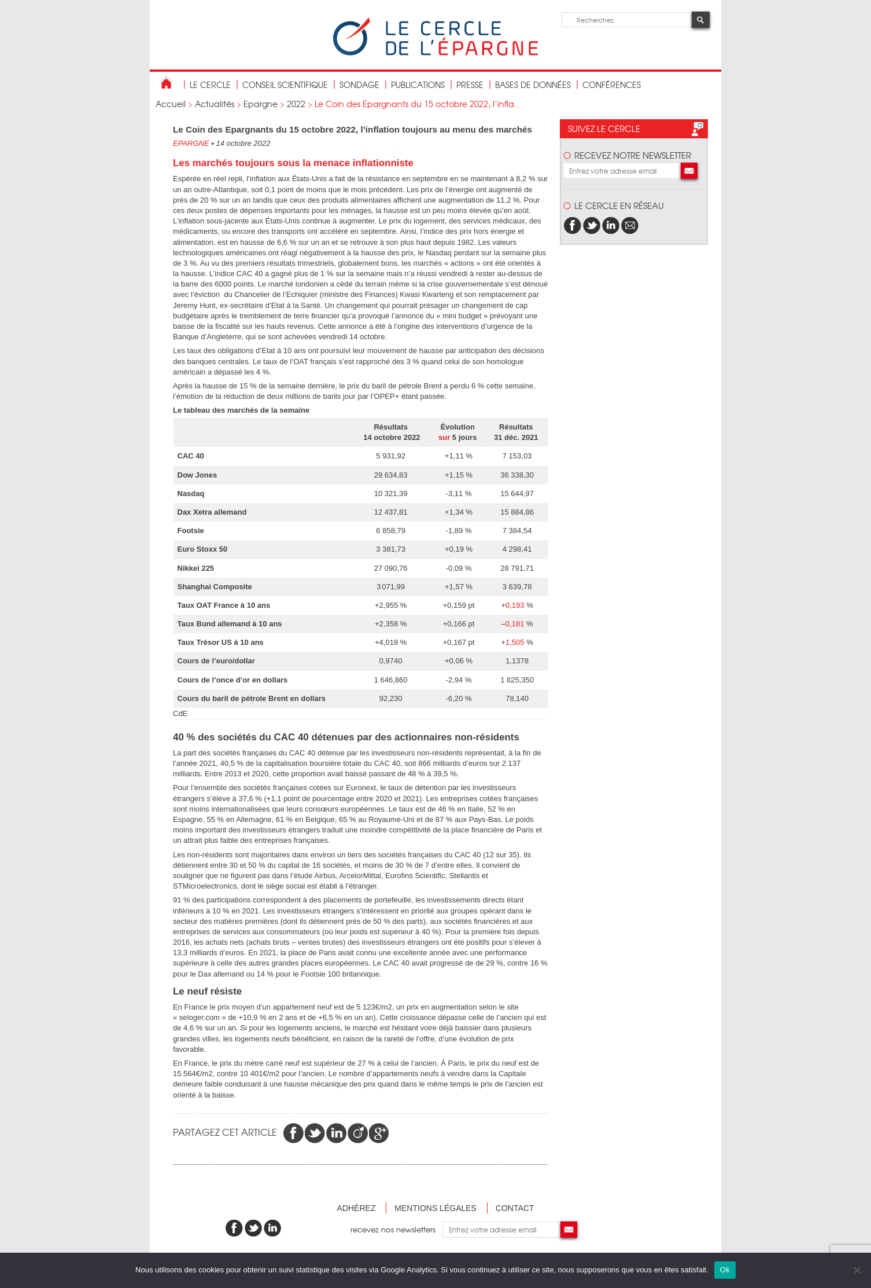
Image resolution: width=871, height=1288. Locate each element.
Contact (515, 1208)
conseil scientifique (285, 84)
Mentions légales (435, 1208)
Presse (470, 84)
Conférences (611, 84)
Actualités (214, 103)
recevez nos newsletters (396, 1229)
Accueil (171, 103)
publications (418, 84)
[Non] (856, 1270)
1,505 (515, 642)
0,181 (515, 623)
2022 (296, 103)
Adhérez (356, 1208)
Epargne (260, 103)
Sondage (359, 84)
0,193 (515, 605)
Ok (725, 1269)
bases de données (533, 84)
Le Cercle (210, 84)
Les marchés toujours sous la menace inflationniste (293, 162)
